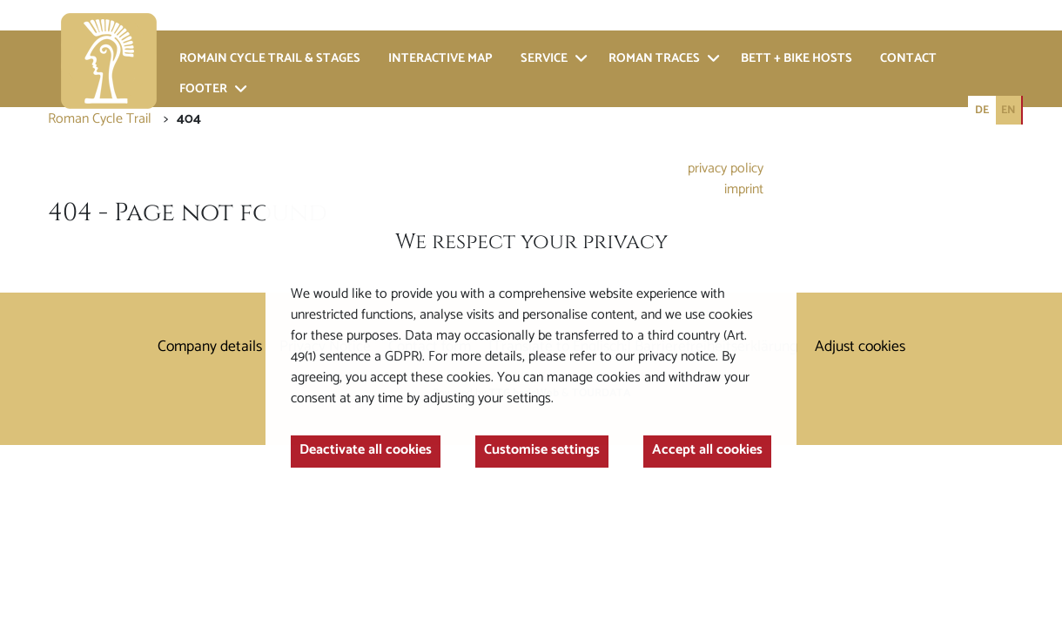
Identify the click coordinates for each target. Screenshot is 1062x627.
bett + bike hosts (796, 59)
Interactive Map (440, 59)
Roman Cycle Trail (99, 119)
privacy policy (718, 159)
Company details (210, 347)
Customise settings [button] (544, 457)
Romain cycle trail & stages (269, 59)
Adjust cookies (860, 347)
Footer (203, 89)
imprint (738, 183)
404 (189, 119)
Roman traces (654, 59)
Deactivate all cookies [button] (374, 457)
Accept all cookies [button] (700, 457)
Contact (908, 59)
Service (544, 59)
